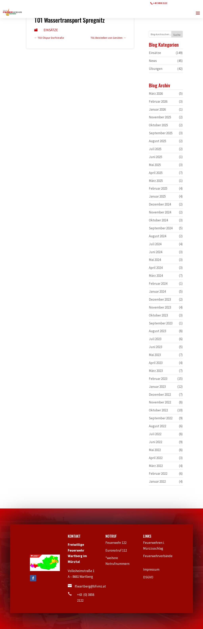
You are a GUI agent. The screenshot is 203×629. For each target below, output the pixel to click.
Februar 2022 (158, 473)
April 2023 (156, 363)
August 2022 (157, 426)
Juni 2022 (155, 442)
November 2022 (160, 402)
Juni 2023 (155, 347)
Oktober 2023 (158, 315)
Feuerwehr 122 (117, 542)
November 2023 (160, 307)
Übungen (155, 69)
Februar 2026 (158, 101)
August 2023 (157, 331)
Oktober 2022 (158, 410)
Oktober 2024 (158, 220)
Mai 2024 (155, 260)
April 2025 (156, 173)
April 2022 (156, 458)
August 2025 (157, 141)
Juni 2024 (155, 252)
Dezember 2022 (160, 394)
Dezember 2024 (160, 204)
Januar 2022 (157, 481)
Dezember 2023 (160, 299)
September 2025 (160, 133)
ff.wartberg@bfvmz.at (90, 586)
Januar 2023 (157, 386)
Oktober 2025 (158, 125)
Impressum (153, 569)
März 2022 (156, 466)
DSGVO (150, 577)
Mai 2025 (155, 165)
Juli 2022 (155, 434)
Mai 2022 (155, 450)
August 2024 (157, 236)
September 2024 (160, 228)
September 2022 (160, 418)
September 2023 (160, 323)
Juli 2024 (155, 244)
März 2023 (156, 371)
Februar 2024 (158, 283)
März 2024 (156, 275)
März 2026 (156, 93)
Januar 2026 (157, 109)
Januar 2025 (157, 196)
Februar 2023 (158, 378)
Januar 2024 (157, 291)
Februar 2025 (158, 188)
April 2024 (156, 267)
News (153, 61)
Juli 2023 (155, 339)
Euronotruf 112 (118, 550)
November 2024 (160, 212)
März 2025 (156, 180)
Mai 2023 (155, 355)
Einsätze (51, 30)
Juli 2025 (155, 149)
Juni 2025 (155, 157)
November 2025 (160, 117)
